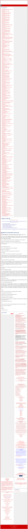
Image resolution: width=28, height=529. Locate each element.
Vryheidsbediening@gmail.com (21, 397)
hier (25, 322)
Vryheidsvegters (17, 357)
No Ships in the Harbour (7, 500)
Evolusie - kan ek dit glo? (7, 503)
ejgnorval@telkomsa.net (21, 327)
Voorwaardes (15, 527)
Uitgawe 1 (21, 410)
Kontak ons (12, 527)
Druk (1, 233)
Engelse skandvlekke (7, 518)
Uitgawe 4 (21, 412)
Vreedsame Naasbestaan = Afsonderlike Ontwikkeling (7, 499)
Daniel (7, 502)
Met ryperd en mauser (7, 511)
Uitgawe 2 (21, 411)
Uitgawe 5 (21, 413)
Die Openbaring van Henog (7, 508)
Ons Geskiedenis (7, 517)
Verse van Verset (7, 498)
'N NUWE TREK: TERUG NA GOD (22, 447)
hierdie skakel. (19, 321)
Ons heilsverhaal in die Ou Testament (7, 501)
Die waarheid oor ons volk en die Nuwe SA (7, 495)
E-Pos (2, 233)
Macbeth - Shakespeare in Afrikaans (7, 510)
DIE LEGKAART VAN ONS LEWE (21, 419)
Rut (7, 515)
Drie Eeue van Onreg (7, 516)
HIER (24, 333)
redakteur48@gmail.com (21, 406)
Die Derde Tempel (7, 509)
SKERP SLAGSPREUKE (22, 479)
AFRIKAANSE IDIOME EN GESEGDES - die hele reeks (21, 484)
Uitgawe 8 (21, 415)
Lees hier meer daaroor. (23, 353)
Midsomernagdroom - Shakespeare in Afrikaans (7, 507)
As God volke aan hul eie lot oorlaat (7, 494)
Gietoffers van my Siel (21, 468)
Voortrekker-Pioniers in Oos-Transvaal (7, 519)
